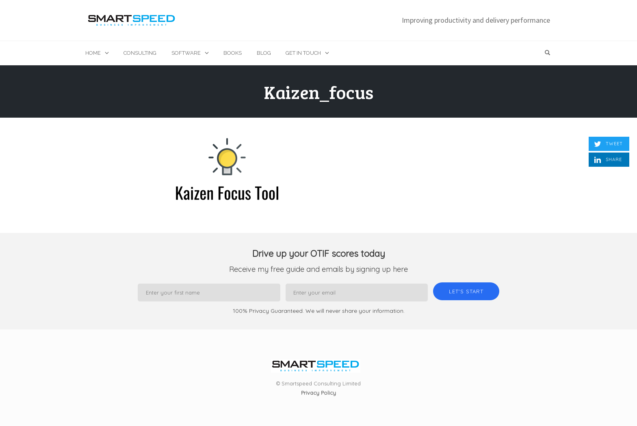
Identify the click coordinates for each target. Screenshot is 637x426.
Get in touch (303, 53)
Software (186, 53)
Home (93, 53)
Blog (264, 53)
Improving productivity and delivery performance (476, 20)
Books (232, 53)
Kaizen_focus (318, 92)
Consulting (140, 53)
